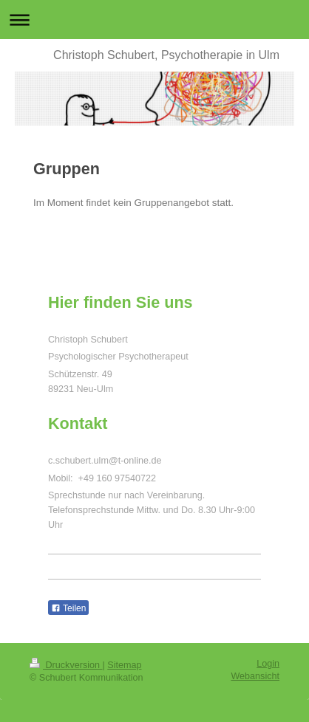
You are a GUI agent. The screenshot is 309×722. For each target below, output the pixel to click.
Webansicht (255, 676)
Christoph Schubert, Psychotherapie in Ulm (166, 55)
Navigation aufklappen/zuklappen (154, 19)
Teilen (68, 608)
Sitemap (124, 665)
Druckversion (66, 665)
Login (268, 664)
